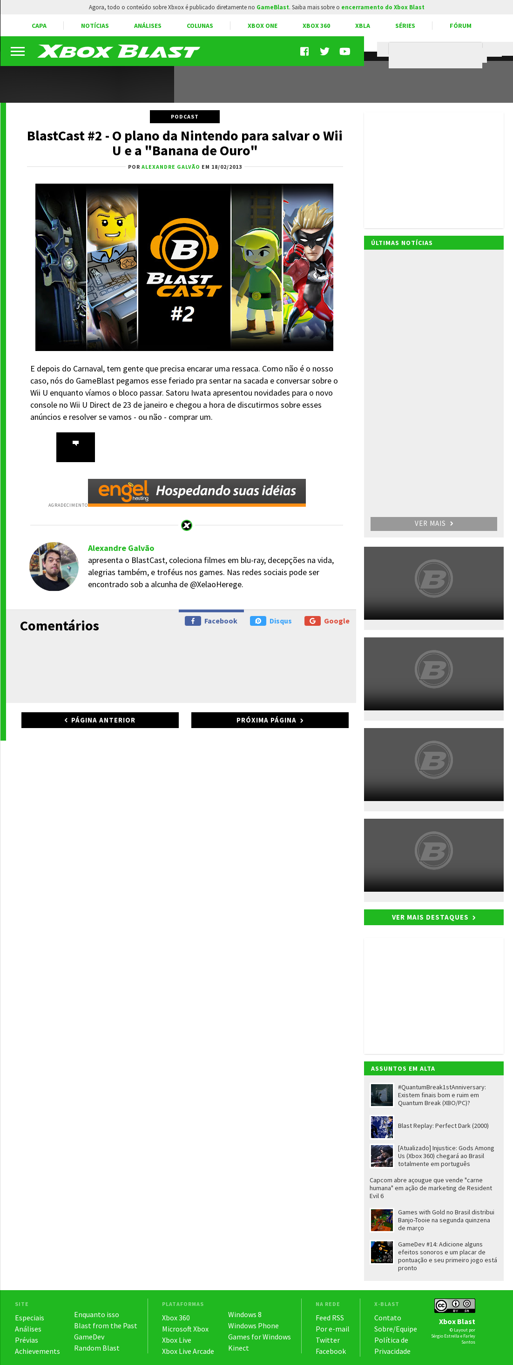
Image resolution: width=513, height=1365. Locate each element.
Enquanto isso (96, 1314)
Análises (148, 25)
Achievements (37, 1351)
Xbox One (262, 25)
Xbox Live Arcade (188, 1351)
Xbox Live (176, 1340)
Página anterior (103, 720)
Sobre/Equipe (395, 1328)
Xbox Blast (457, 1321)
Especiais (29, 1317)
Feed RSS (330, 1317)
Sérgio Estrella (445, 1336)
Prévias (26, 1340)
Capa (39, 25)
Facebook (211, 621)
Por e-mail (333, 1328)
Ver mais (434, 523)
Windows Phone (253, 1325)
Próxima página (266, 720)
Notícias (95, 25)
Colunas (200, 25)
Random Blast (97, 1347)
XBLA (362, 25)
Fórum (461, 25)
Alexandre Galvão (121, 548)
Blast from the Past (105, 1325)
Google (327, 621)
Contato (387, 1317)
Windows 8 (245, 1314)
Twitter (328, 1340)
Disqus (271, 621)
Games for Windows (259, 1336)
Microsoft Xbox (185, 1328)
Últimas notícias (402, 243)
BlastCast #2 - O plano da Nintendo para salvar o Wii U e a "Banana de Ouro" (185, 142)
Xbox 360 (316, 25)
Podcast (185, 116)
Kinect (238, 1347)
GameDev (89, 1336)
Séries (405, 25)
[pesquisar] (438, 55)
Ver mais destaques (430, 917)
